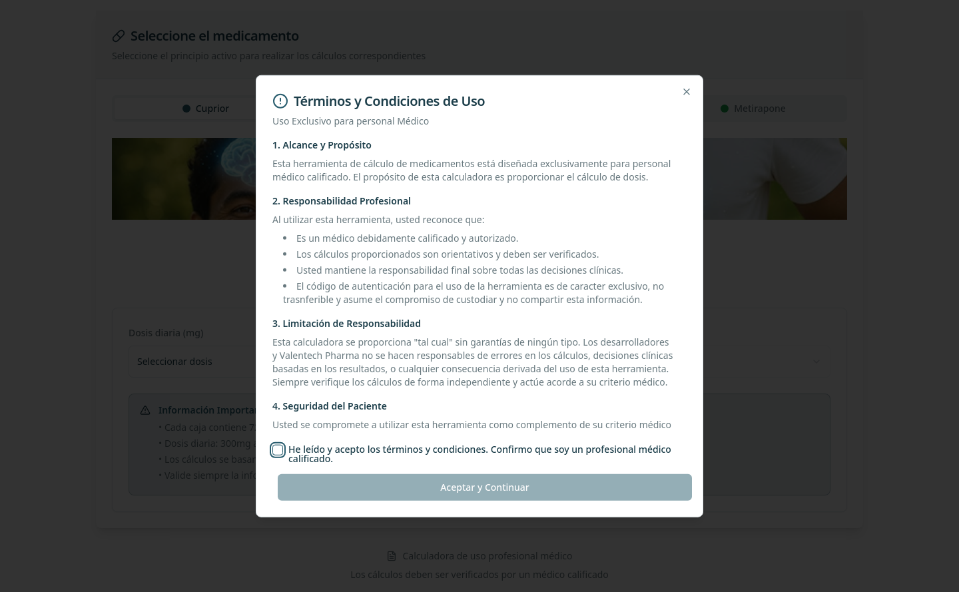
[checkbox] (277, 450)
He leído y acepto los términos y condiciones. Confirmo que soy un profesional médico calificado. (479, 454)
